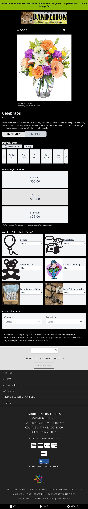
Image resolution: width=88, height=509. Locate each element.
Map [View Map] (44, 506)
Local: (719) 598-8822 (44, 432)
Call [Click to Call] (14, 506)
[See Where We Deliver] (44, 365)
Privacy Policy (25, 498)
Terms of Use (63, 498)
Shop (22, 30)
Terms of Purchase (44, 498)
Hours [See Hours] (73, 506)
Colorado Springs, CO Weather (29, 494)
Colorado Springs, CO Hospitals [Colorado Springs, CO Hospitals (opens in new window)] (65, 489)
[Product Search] (44, 351)
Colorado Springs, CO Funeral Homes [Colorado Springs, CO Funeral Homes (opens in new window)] (25, 489)
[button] (44, 461)
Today (28, 146)
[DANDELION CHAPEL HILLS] (44, 23)
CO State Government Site (61, 494)
